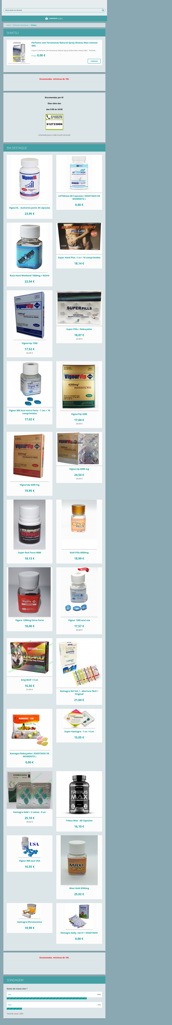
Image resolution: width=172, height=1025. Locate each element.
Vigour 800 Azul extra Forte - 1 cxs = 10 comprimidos (29, 412)
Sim (9, 994)
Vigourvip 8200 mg (79, 468)
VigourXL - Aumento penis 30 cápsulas (29, 207)
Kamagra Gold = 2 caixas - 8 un (29, 812)
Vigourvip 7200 (29, 343)
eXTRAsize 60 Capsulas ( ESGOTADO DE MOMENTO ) (79, 197)
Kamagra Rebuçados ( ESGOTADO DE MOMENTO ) (29, 755)
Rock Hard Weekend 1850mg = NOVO (29, 275)
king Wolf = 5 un (29, 679)
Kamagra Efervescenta (29, 921)
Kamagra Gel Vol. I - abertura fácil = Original (79, 692)
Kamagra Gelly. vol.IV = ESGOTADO (79, 932)
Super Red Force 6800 (29, 552)
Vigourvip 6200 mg (29, 484)
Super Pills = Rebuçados (79, 329)
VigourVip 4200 (79, 414)
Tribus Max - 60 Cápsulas (79, 820)
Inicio (9, 25)
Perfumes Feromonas (21, 25)
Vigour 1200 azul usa (79, 620)
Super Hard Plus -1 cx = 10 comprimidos (79, 257)
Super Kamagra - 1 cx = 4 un (79, 731)
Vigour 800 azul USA (29, 860)
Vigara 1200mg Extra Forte (29, 620)
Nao (10, 1005)
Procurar (103, 10)
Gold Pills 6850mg (79, 552)
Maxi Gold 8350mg (79, 888)
